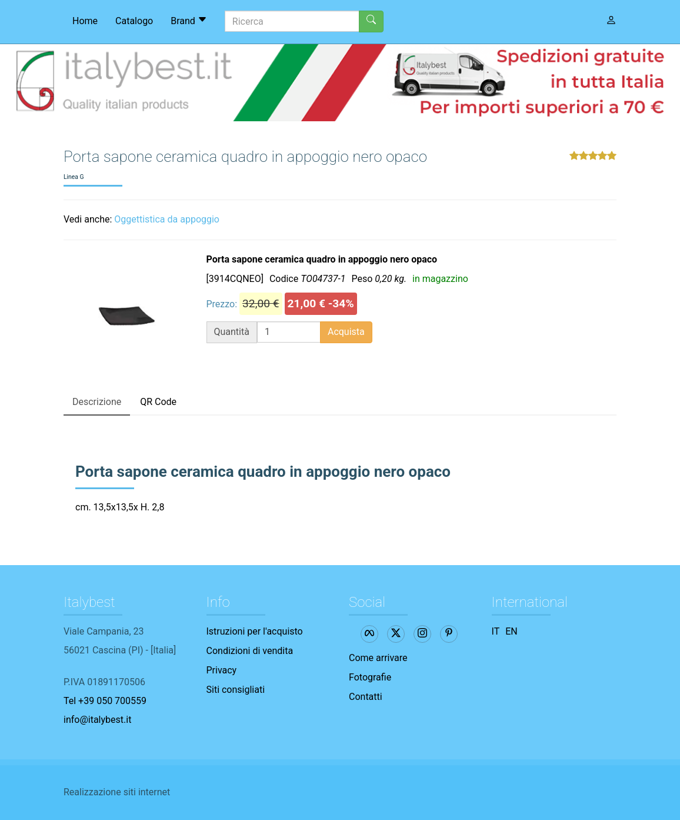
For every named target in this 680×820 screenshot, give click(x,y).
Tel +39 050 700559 (105, 700)
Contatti (365, 696)
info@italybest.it (97, 719)
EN (511, 631)
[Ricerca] (292, 21)
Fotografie (370, 677)
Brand (189, 20)
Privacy (221, 670)
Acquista (346, 331)
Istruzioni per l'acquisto (254, 631)
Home (85, 20)
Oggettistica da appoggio (166, 219)
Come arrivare (378, 657)
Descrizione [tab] (96, 401)
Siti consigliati (235, 689)
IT (496, 631)
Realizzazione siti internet (117, 792)
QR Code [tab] (158, 401)
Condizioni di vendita (250, 650)
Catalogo (134, 20)
